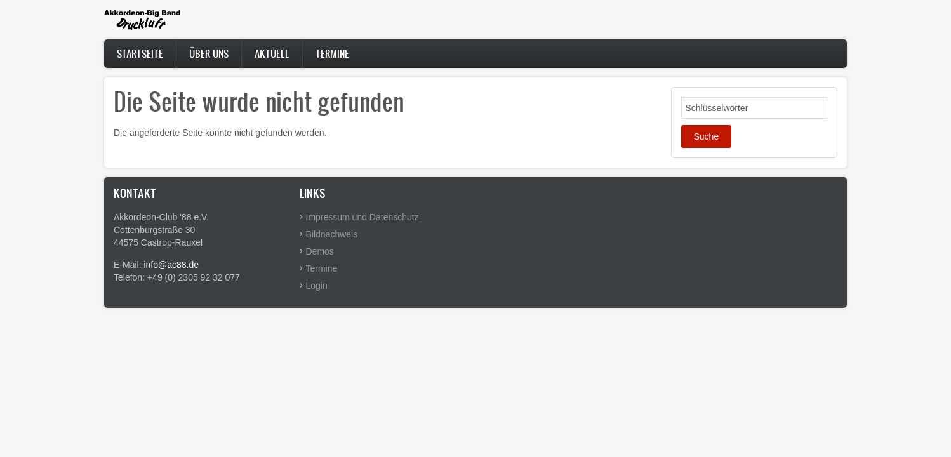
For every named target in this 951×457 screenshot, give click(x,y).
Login (317, 286)
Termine (332, 53)
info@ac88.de (171, 265)
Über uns (209, 53)
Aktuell (272, 53)
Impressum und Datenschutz (362, 217)
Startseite (140, 53)
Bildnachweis (332, 234)
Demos (320, 251)
